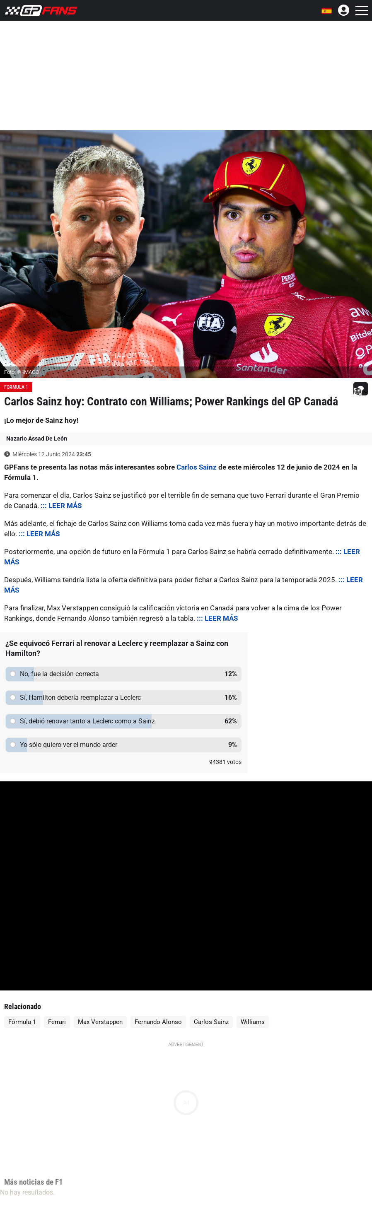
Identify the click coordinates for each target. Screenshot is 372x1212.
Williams (253, 1022)
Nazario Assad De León (36, 438)
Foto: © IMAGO (21, 372)
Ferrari (57, 1022)
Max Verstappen (100, 1022)
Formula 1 (16, 387)
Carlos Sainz (196, 467)
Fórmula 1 (22, 1022)
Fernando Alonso (158, 1022)
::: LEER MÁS (61, 505)
